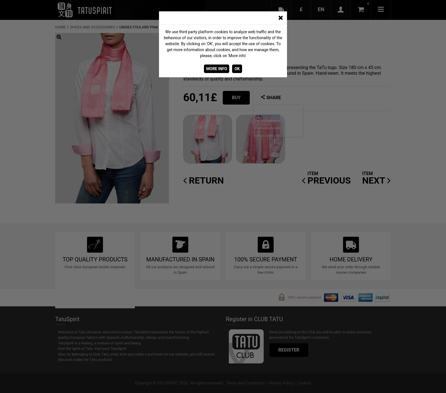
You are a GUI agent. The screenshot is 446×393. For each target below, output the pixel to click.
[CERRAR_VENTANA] (280, 17)
